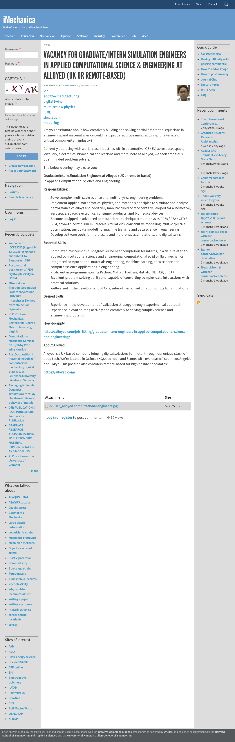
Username (12, 49)
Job (133, 36)
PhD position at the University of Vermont (21, 460)
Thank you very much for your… (211, 198)
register (66, 417)
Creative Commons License (115, 732)
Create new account (22, 166)
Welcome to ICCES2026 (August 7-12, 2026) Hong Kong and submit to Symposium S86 (22, 251)
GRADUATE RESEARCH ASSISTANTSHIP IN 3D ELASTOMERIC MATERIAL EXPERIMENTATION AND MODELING (22, 438)
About (199, 4)
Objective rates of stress (20, 550)
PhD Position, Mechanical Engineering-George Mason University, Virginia (22, 322)
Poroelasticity (18, 563)
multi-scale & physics (59, 107)
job (46, 91)
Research (9, 36)
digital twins (53, 101)
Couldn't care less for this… (212, 180)
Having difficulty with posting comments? (215, 61)
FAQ (203, 95)
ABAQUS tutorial (19, 502)
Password (11, 63)
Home (47, 44)
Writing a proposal (20, 604)
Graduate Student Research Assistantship (213, 137)
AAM (11, 646)
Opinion (66, 36)
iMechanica (19, 20)
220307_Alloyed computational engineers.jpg (83, 406)
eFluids (13, 719)
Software (82, 36)
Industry (99, 36)
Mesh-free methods (22, 543)
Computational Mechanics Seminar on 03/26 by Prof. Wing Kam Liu (21, 342)
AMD (12, 652)
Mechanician (47, 36)
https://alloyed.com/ (59, 372)
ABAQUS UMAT (18, 497)
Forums (14, 192)
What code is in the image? (17, 101)
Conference (118, 36)
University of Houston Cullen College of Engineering (99, 735)
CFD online (16, 667)
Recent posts (182, 4)
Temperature (17, 574)
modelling (51, 122)
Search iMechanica (21, 197)
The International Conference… (212, 121)
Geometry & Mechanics (16, 515)
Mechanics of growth (22, 538)
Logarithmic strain (20, 532)
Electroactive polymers (17, 680)
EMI (11, 672)
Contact (212, 4)
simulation (51, 117)
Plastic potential (20, 558)
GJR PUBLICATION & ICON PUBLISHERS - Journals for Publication (22, 414)
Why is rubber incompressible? (19, 591)
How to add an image (214, 69)
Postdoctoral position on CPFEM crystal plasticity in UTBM (21, 271)
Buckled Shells (18, 662)
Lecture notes (210, 85)
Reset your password (22, 171)
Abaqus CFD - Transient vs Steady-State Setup (214, 155)
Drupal (168, 732)
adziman (62, 85)
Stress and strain (19, 568)
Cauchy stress (17, 508)
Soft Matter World (20, 708)
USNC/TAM (16, 714)
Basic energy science (22, 657)
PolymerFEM (17, 693)
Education (27, 36)
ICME (47, 112)
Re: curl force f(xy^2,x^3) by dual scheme (213, 218)
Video (145, 36)
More (34, 471)
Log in (51, 417)
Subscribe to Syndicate (198, 302)
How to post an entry (214, 74)
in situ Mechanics (20, 610)
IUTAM (13, 688)
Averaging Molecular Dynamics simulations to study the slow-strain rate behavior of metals (22, 394)
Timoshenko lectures (23, 579)
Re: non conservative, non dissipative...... (212, 254)
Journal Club (209, 79)
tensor (13, 625)
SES (11, 703)
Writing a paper (19, 599)
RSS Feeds (208, 90)
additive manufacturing (61, 96)
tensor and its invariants (17, 617)
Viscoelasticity (18, 584)
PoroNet (14, 698)
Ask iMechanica (211, 54)
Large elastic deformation (17, 525)
